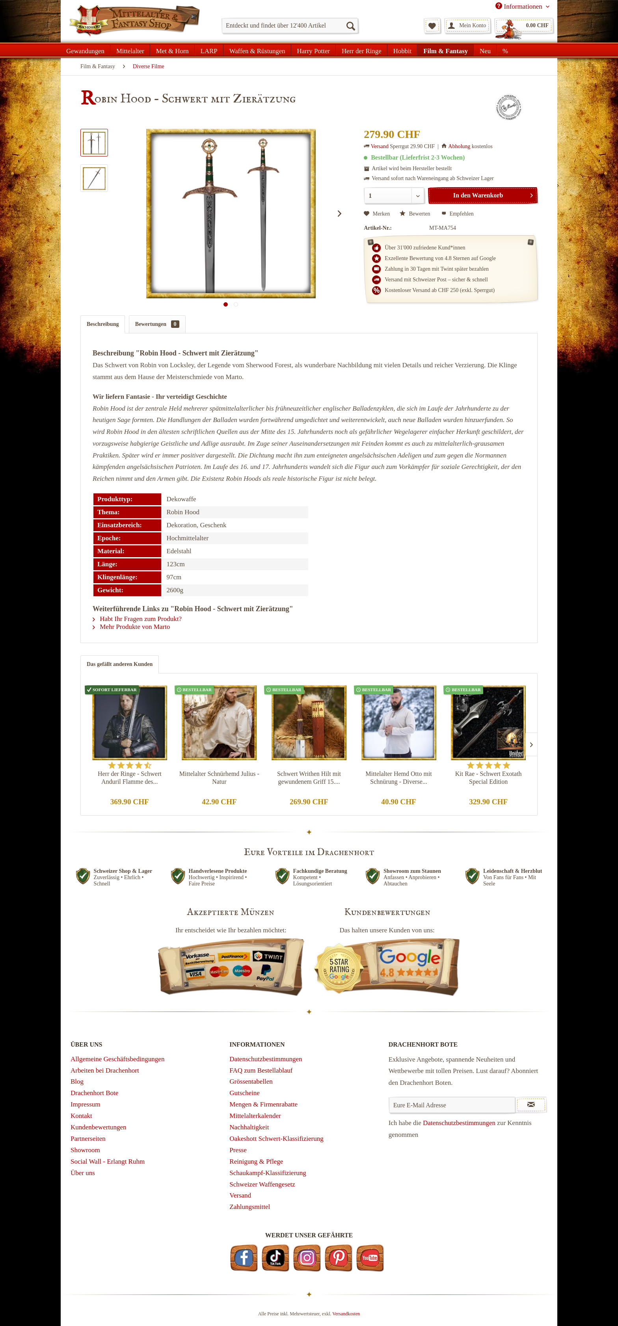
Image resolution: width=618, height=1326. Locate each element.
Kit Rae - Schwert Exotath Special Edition (488, 777)
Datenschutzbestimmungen (265, 1059)
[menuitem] (290, 25)
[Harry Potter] (313, 50)
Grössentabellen (251, 1081)
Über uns (83, 1173)
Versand (380, 146)
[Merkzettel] (432, 25)
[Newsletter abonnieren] (531, 1105)
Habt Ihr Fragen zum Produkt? (137, 619)
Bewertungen (157, 324)
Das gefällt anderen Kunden (120, 664)
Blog (77, 1081)
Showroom (85, 1150)
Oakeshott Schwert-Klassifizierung (276, 1138)
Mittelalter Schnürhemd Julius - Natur (219, 777)
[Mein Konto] (467, 25)
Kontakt (81, 1116)
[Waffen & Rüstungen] (257, 50)
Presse (237, 1150)
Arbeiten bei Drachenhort (105, 1070)
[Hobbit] (402, 50)
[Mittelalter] (130, 50)
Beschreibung (103, 324)
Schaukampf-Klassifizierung (267, 1173)
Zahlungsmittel (249, 1207)
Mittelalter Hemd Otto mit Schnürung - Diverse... (398, 777)
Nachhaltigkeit (249, 1127)
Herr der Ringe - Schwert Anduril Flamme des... (130, 777)
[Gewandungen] (85, 50)
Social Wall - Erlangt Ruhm (108, 1161)
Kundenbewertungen (99, 1127)
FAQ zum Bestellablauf (260, 1070)
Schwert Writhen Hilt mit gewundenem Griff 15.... (309, 777)
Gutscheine (244, 1093)
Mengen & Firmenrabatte (263, 1104)
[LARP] (209, 50)
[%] (505, 50)
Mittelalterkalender (255, 1116)
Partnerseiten (88, 1138)
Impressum (86, 1104)
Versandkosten (346, 1314)
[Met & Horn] (172, 50)
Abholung (459, 146)
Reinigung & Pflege (256, 1161)
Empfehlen (457, 214)
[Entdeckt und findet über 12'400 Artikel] (290, 25)
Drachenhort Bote (94, 1093)
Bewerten (416, 214)
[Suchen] (350, 26)
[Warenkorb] (523, 25)
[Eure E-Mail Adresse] (452, 1105)
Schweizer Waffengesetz (262, 1184)
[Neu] (485, 50)
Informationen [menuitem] (519, 6)
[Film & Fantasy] (445, 50)
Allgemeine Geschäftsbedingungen (117, 1059)
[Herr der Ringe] (361, 50)
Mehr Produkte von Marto (131, 626)
